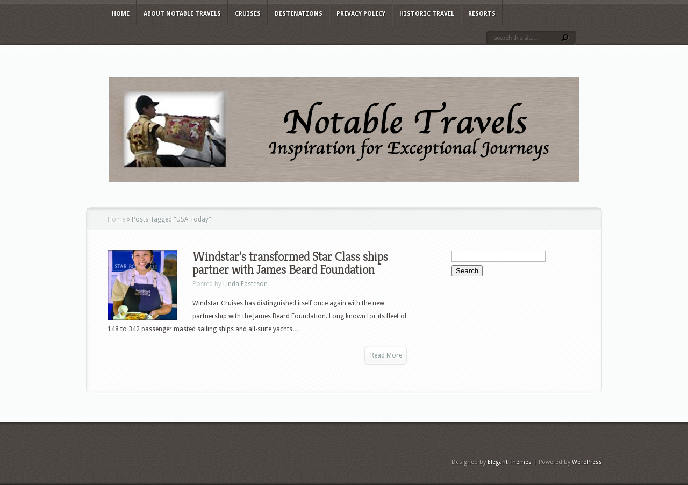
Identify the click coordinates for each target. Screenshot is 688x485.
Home (121, 13)
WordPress (587, 462)
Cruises (248, 13)
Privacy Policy (360, 13)
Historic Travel (426, 13)
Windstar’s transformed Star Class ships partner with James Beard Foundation (290, 262)
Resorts (482, 13)
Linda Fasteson (245, 284)
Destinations (298, 13)
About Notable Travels (182, 13)
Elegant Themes (510, 462)
